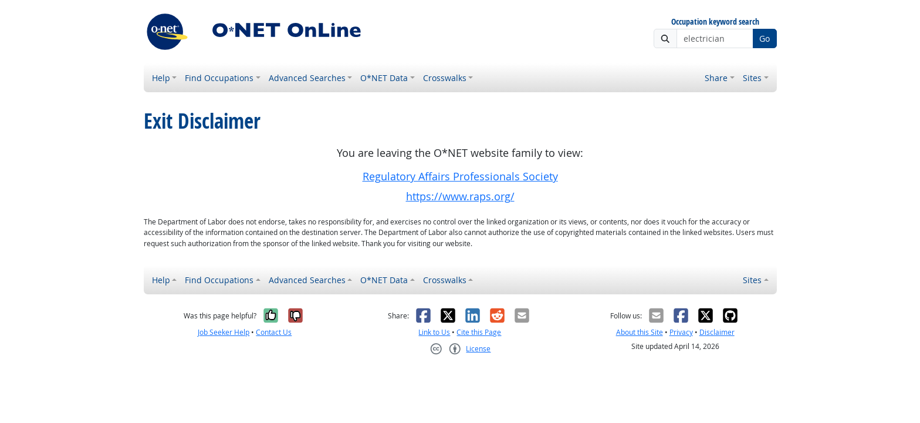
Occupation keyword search (715, 22)
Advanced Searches (307, 77)
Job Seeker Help (223, 332)
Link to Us (434, 332)
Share (716, 77)
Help (161, 77)
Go (764, 38)
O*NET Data (384, 77)
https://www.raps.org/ (460, 196)
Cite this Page (478, 332)
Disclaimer (717, 332)
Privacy (681, 332)
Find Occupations (219, 77)
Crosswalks (444, 77)
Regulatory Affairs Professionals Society (460, 176)
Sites (752, 77)
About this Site (639, 332)
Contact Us (274, 332)
